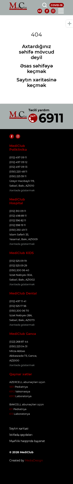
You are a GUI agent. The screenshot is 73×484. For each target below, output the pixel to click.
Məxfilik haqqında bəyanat (27, 441)
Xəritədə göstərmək (22, 190)
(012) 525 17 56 (17, 305)
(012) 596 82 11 (17, 220)
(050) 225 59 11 (17, 176)
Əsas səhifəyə (36, 66)
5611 (11, 386)
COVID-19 (56, 5)
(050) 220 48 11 (18, 171)
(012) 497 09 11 (18, 157)
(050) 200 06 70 (19, 310)
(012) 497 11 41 (17, 301)
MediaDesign (34, 460)
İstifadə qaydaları (21, 435)
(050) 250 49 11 (18, 229)
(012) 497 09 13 (18, 166)
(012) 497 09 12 (18, 162)
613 (11, 413)
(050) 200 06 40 (19, 270)
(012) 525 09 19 (18, 260)
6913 (12, 396)
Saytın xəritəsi (18, 428)
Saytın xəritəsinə (36, 80)
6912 (12, 391)
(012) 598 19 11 (17, 225)
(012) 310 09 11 (17, 210)
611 (11, 409)
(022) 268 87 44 (18, 341)
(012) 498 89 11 (18, 215)
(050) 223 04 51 (18, 346)
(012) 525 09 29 (18, 265)
